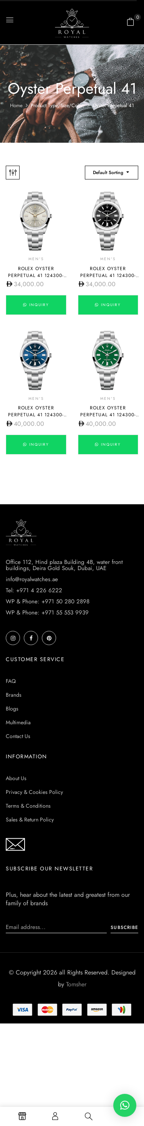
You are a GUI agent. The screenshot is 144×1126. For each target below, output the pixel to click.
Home (16, 105)
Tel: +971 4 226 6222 (34, 590)
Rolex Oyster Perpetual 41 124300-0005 (108, 414)
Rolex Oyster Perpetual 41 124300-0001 (36, 275)
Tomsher (76, 984)
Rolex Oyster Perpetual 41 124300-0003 (36, 414)
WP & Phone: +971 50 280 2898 (47, 601)
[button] (130, 22)
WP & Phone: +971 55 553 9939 (47, 612)
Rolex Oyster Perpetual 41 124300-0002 (108, 275)
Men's (36, 259)
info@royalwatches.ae (32, 579)
